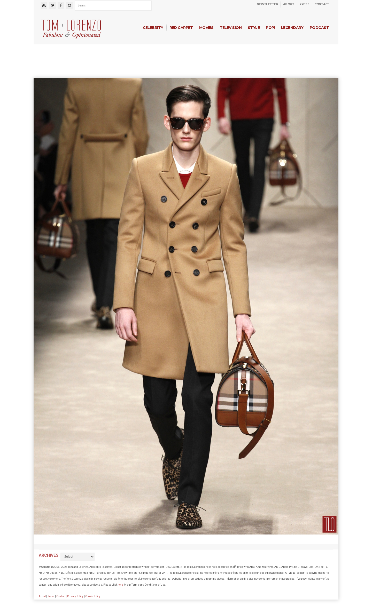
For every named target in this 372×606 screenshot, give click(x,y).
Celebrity (153, 27)
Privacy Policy (75, 596)
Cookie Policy (92, 596)
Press (304, 4)
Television (231, 27)
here (120, 584)
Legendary (292, 27)
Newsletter (267, 4)
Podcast (319, 27)
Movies (206, 27)
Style (254, 27)
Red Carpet (181, 27)
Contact (321, 4)
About (288, 4)
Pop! (270, 27)
